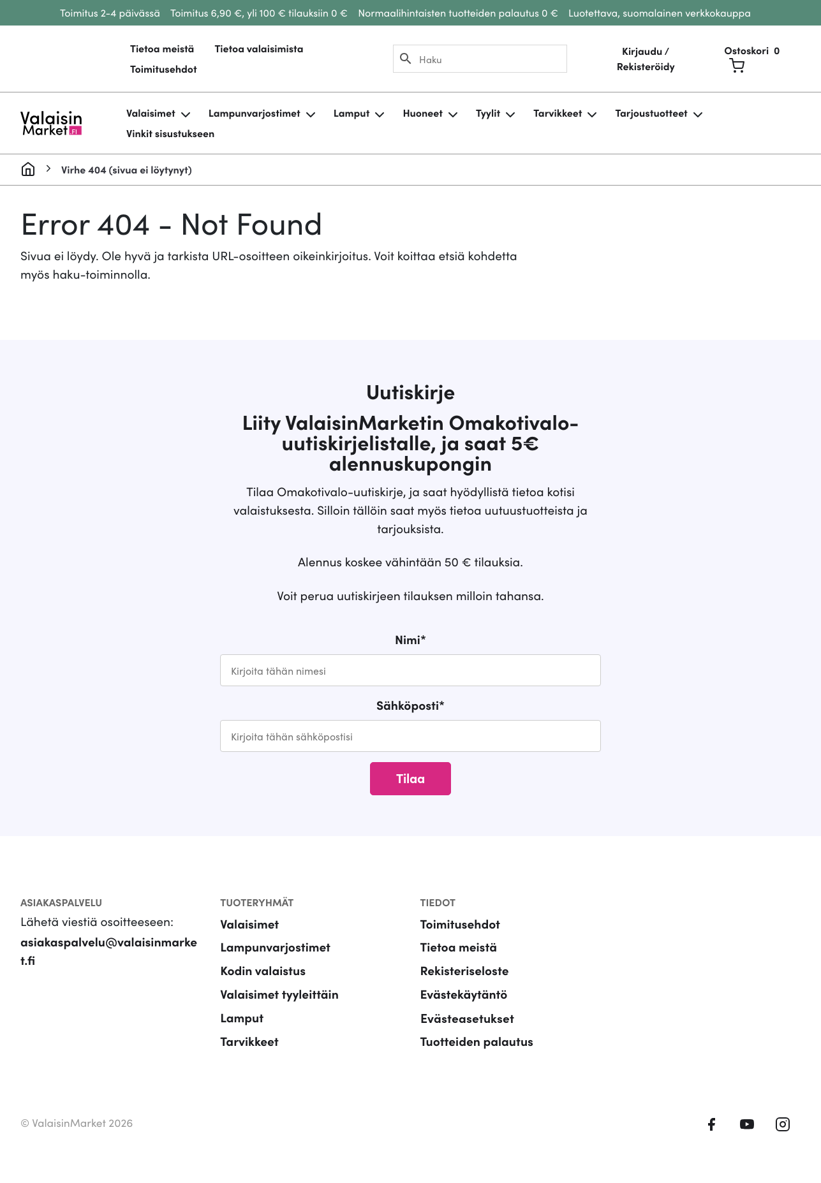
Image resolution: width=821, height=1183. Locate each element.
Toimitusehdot (163, 69)
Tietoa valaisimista (258, 48)
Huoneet (423, 113)
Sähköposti (410, 705)
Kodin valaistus (263, 970)
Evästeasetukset (467, 1017)
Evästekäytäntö (464, 994)
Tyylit (488, 113)
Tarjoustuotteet (651, 113)
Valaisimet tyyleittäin (279, 994)
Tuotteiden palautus (477, 1041)
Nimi (410, 639)
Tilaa (410, 777)
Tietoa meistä (162, 48)
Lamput (352, 113)
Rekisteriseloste (464, 970)
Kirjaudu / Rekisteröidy (646, 58)
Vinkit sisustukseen (170, 133)
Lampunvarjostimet (254, 113)
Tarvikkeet (557, 113)
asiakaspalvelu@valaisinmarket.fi (108, 951)
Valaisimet (150, 113)
